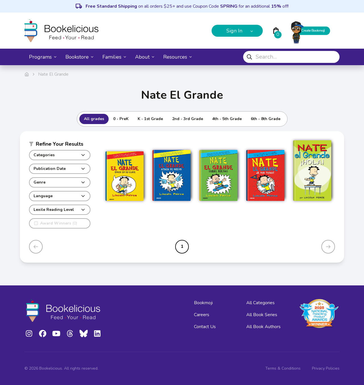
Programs (42, 56)
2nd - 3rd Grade (187, 119)
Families (114, 56)
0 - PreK (121, 119)
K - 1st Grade (150, 119)
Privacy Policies (326, 368)
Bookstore (79, 56)
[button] (59, 145)
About (144, 56)
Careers (201, 315)
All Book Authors (263, 327)
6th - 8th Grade (265, 119)
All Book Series (261, 315)
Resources (177, 56)
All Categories (260, 303)
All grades (94, 119)
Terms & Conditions (283, 368)
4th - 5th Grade (227, 119)
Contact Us (205, 327)
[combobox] (291, 57)
